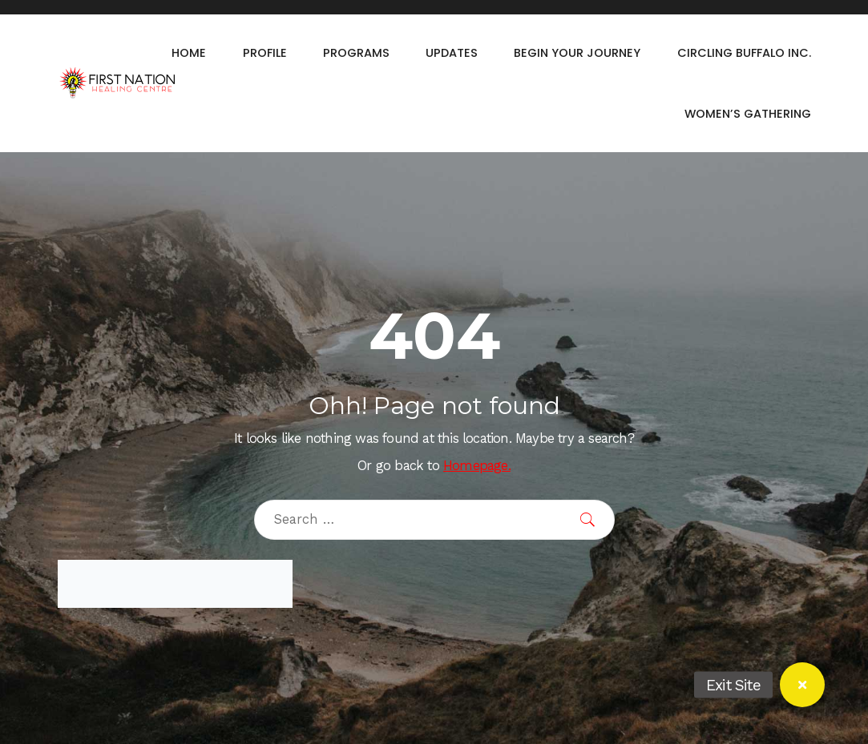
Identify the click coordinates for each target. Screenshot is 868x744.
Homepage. (477, 465)
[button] (802, 684)
